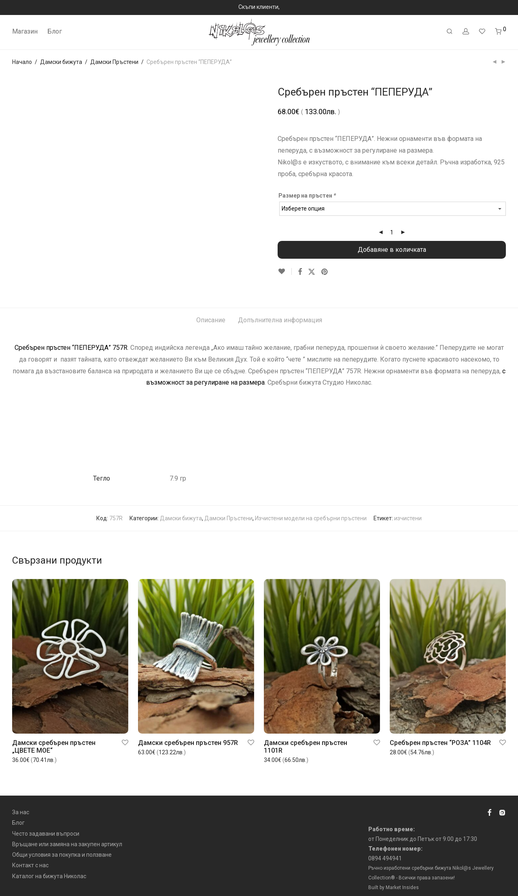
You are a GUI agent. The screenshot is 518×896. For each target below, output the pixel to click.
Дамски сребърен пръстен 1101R (305, 738)
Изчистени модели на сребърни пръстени (311, 510)
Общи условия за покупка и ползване (62, 846)
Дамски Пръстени (114, 62)
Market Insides (402, 878)
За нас (20, 803)
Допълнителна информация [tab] (280, 311)
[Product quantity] (391, 232)
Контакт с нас (30, 856)
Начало (22, 62)
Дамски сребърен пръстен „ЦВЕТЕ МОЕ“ (54, 738)
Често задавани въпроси (45, 825)
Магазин (25, 31)
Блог (54, 31)
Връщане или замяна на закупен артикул (67, 835)
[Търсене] (450, 31)
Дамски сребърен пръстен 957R (188, 734)
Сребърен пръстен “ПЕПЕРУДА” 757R (71, 339)
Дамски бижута (61, 62)
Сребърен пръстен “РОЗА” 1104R (440, 734)
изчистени (408, 510)
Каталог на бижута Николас (49, 867)
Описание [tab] (210, 311)
